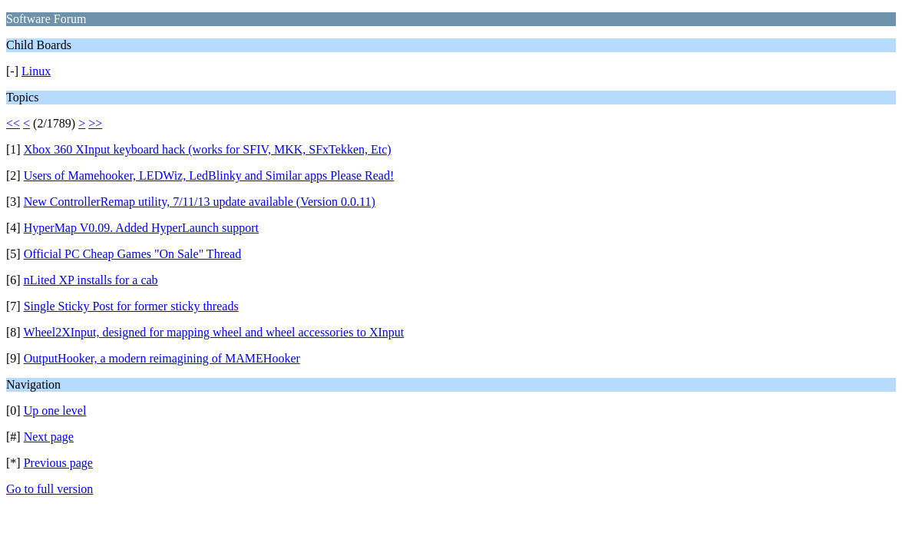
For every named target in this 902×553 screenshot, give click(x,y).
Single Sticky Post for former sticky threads (131, 306)
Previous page (58, 462)
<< (13, 123)
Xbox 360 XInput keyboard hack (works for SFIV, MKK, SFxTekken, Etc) (208, 149)
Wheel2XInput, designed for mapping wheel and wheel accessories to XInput (213, 332)
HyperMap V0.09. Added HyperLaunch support (141, 227)
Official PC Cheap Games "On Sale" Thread (133, 253)
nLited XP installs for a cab (91, 279)
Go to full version (49, 488)
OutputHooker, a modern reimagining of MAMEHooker (162, 358)
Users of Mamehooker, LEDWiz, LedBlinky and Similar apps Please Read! (209, 175)
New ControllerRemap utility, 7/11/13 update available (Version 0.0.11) (199, 201)
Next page (49, 436)
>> (95, 123)
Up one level (55, 410)
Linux (36, 71)
